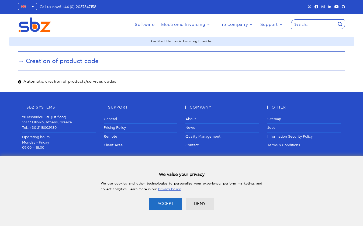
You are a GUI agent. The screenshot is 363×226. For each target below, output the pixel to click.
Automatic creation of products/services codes (69, 81)
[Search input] (313, 24)
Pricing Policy (115, 128)
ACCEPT (165, 203)
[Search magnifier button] (340, 24)
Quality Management (202, 136)
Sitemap (274, 119)
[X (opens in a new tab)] (309, 7)
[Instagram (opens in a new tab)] (323, 7)
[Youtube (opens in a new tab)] (336, 7)
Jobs (271, 128)
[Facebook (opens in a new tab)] (316, 7)
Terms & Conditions (283, 145)
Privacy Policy (169, 189)
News (190, 128)
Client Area (113, 145)
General (110, 119)
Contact (192, 145)
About (190, 119)
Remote (110, 136)
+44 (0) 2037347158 (79, 7)
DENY (200, 203)
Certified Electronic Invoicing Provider (181, 41)
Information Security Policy (290, 136)
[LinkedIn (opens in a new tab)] (329, 7)
